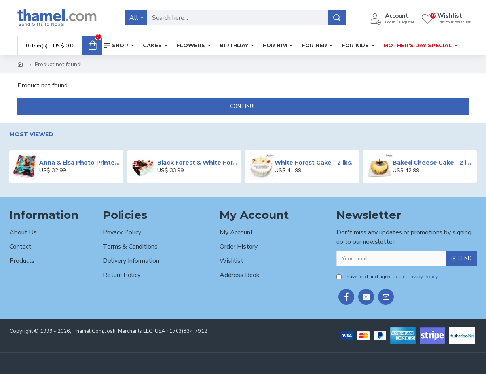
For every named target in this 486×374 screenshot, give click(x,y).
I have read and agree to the (387, 276)
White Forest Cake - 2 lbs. (314, 162)
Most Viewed (31, 134)
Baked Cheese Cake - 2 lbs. (433, 162)
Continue (243, 106)
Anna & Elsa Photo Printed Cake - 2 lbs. (79, 162)
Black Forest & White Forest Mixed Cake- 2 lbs (197, 162)
